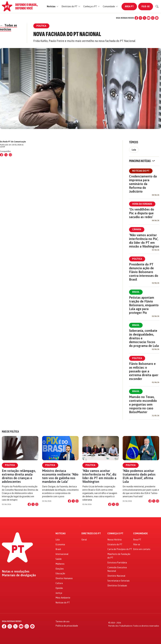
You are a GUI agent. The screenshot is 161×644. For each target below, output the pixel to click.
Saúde (59, 559)
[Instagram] (140, 18)
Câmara (136, 229)
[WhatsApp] (152, 18)
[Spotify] (156, 18)
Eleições (60, 568)
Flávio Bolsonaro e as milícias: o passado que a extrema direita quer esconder (143, 371)
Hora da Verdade (142, 204)
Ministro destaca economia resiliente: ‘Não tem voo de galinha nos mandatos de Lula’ (60, 476)
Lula (134, 149)
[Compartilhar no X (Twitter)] (6, 154)
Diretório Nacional (116, 576)
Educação (60, 573)
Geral (84, 539)
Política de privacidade (67, 625)
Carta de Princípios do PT (119, 549)
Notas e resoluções (15, 571)
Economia (60, 544)
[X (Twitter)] (144, 18)
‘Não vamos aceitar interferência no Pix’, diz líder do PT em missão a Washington (144, 240)
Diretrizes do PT (91, 533)
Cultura (59, 583)
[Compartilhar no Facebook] (1, 154)
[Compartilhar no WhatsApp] (10, 154)
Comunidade (140, 533)
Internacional (62, 554)
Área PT (129, 6)
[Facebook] (136, 18)
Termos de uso (62, 621)
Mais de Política (10, 431)
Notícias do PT (140, 171)
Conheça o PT (115, 533)
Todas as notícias (8, 27)
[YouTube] (148, 18)
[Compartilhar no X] (33, 504)
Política (137, 259)
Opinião (59, 588)
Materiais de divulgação (19, 575)
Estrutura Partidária (117, 562)
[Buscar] (157, 6)
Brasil (135, 292)
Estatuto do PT (114, 544)
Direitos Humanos (64, 578)
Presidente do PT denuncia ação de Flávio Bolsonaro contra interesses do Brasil (143, 271)
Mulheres (60, 564)
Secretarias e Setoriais (118, 580)
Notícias (61, 533)
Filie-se (146, 6)
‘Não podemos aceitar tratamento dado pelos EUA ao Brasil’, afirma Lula (139, 476)
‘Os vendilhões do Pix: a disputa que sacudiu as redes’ (141, 213)
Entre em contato (141, 549)
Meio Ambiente (63, 597)
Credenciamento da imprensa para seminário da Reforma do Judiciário (143, 183)
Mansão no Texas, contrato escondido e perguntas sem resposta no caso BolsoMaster (143, 404)
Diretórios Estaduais (117, 585)
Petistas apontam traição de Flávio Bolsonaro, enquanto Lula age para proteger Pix (144, 305)
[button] (53, 6)
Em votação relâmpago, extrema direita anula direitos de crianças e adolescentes (19, 476)
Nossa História (114, 539)
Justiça (59, 593)
